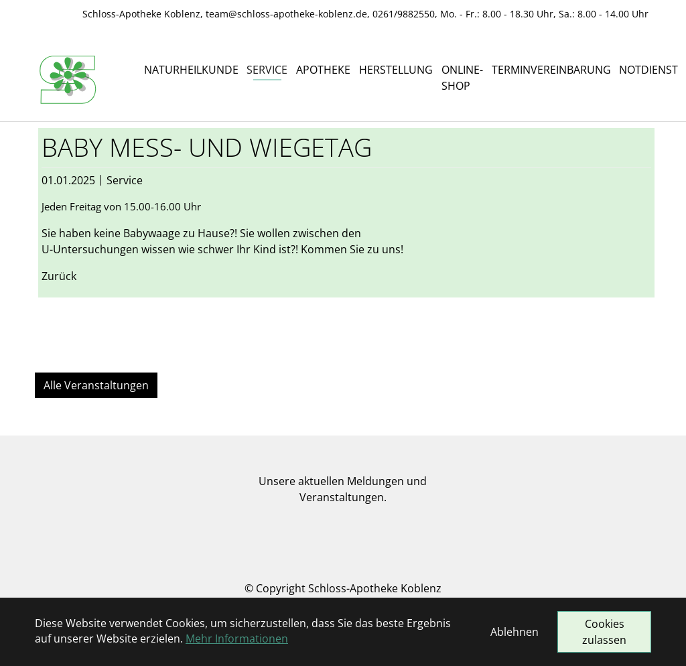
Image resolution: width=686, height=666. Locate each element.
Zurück (59, 276)
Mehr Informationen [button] (237, 638)
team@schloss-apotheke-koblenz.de (286, 13)
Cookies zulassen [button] (604, 631)
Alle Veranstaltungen (96, 385)
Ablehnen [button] (514, 631)
